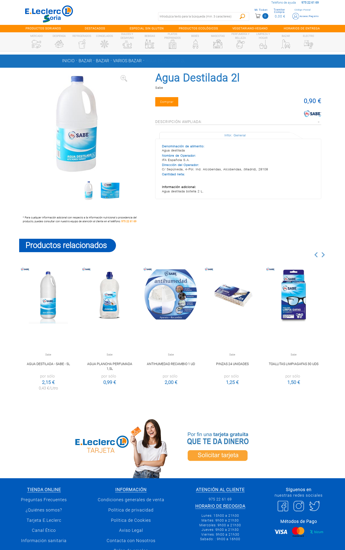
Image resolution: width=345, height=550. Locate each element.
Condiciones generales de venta (131, 499)
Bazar (85, 60)
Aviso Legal (131, 530)
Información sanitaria (44, 540)
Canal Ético (44, 530)
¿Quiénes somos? (44, 510)
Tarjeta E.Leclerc (44, 520)
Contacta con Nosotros (131, 540)
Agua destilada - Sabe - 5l (48, 364)
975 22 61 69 (128, 221)
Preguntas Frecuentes (44, 499)
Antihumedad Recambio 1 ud (171, 364)
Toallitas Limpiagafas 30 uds (293, 364)
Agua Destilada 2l (165, 60)
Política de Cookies (131, 520)
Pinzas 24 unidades (232, 364)
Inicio (68, 60)
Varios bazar (127, 60)
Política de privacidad (131, 510)
